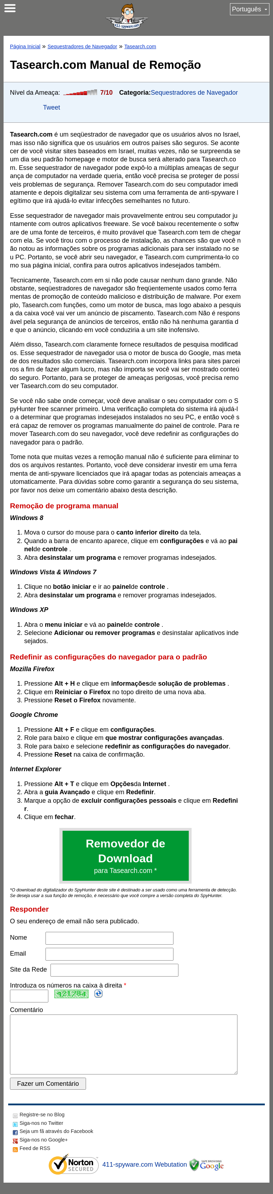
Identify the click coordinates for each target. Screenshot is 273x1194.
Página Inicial (25, 46)
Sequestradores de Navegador (82, 46)
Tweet (51, 107)
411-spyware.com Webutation (144, 1175)
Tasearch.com (140, 46)
